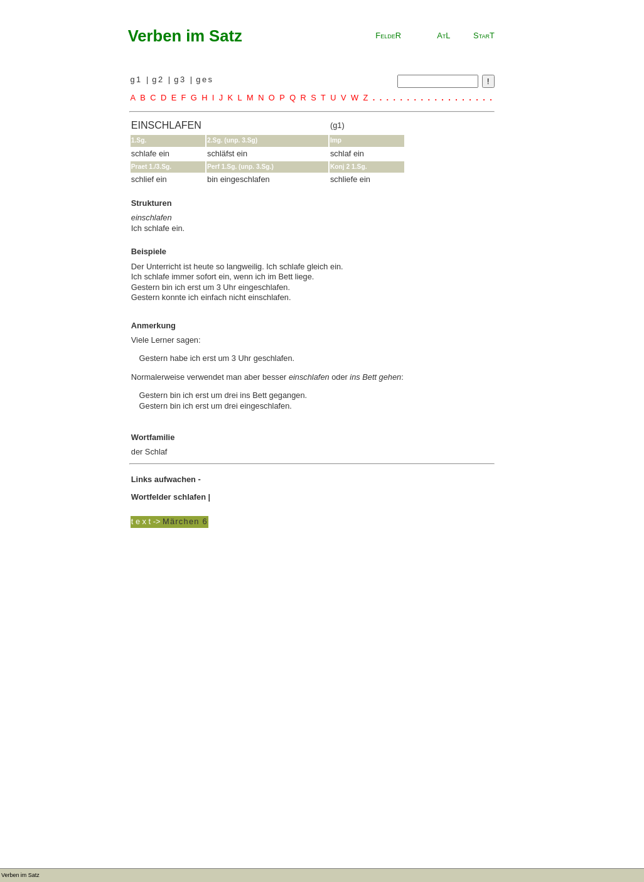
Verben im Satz (185, 36)
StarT (484, 35)
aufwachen (175, 479)
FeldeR (388, 35)
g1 (138, 79)
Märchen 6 (185, 521)
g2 (160, 79)
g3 (182, 79)
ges (204, 79)
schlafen (189, 497)
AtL (443, 35)
